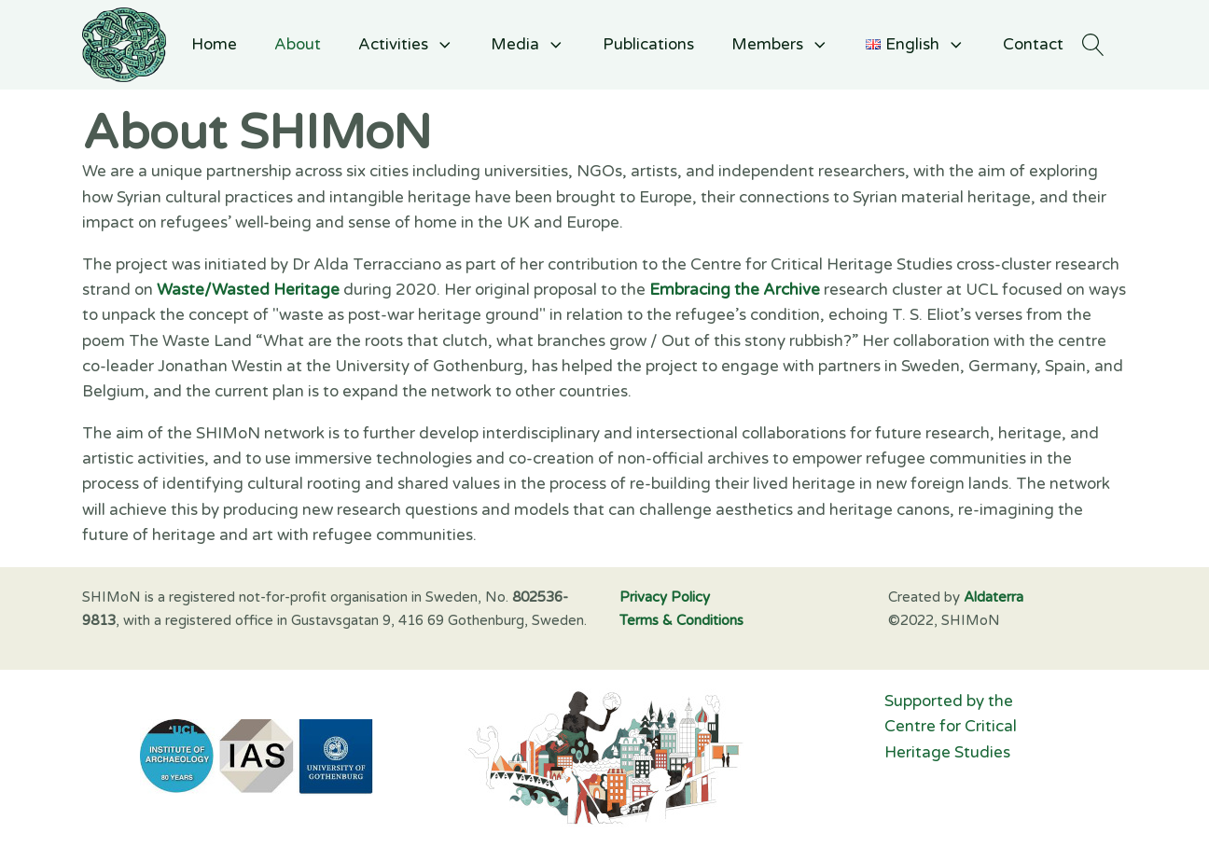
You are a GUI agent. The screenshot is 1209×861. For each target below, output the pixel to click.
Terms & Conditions (681, 620)
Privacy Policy (664, 597)
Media (528, 44)
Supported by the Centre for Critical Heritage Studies (952, 726)
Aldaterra (993, 597)
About (297, 44)
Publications (648, 44)
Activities (406, 44)
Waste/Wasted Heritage (248, 289)
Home (214, 44)
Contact (1033, 44)
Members (780, 44)
